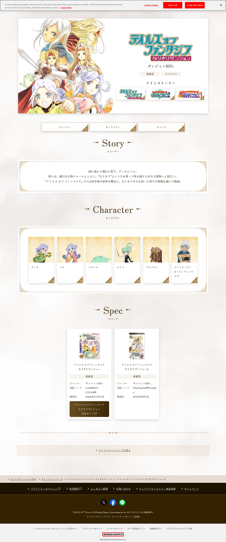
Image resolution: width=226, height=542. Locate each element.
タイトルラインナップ (52, 479)
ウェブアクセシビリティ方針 (179, 528)
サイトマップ (191, 489)
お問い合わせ (123, 489)
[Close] (221, 5)
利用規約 (75, 489)
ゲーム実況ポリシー (136, 528)
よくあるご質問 (99, 489)
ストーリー (65, 127)
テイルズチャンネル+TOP (23, 479)
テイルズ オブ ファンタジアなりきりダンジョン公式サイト (89, 409)
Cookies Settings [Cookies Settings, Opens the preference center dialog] (151, 5)
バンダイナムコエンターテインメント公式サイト (56, 528)
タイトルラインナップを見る (115, 450)
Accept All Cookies (195, 5)
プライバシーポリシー (92, 528)
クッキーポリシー (115, 528)
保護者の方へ (156, 528)
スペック (161, 127)
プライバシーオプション (46, 489)
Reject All (172, 5)
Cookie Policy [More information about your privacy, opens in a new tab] (66, 7)
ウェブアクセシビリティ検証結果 (157, 489)
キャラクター (113, 127)
